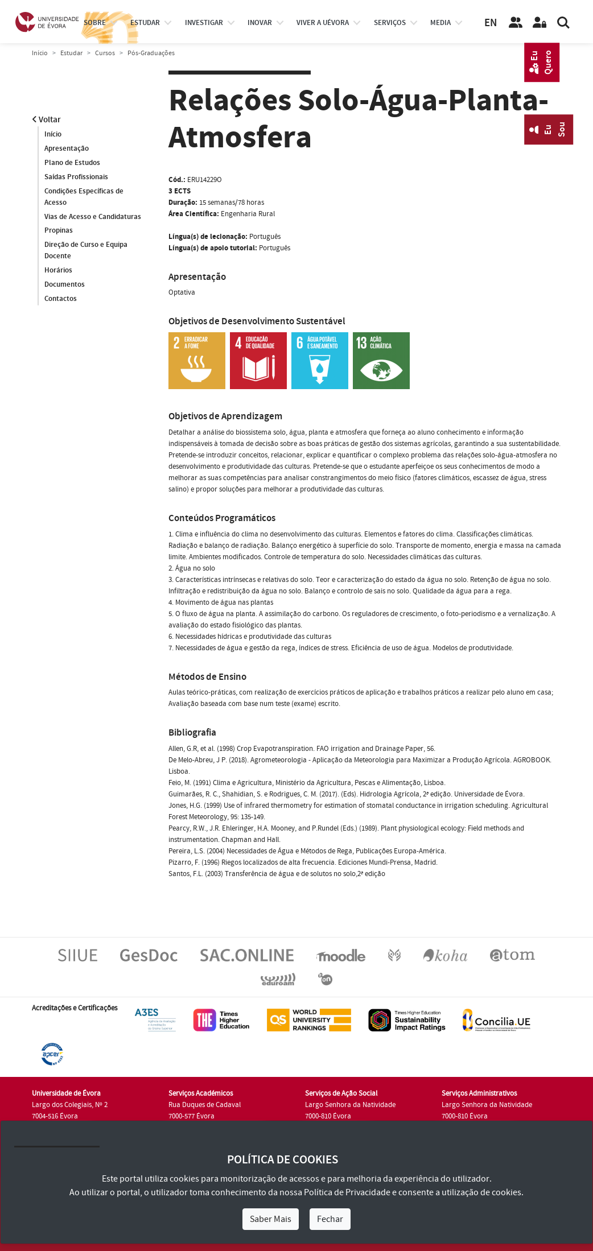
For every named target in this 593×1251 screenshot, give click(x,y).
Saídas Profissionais (76, 177)
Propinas (58, 231)
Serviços (390, 23)
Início (40, 53)
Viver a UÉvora (322, 23)
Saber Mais (270, 1219)
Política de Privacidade (347, 1192)
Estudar (71, 53)
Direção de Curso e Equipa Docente (85, 251)
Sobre (95, 23)
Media (440, 23)
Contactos (60, 299)
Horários (58, 271)
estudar (145, 23)
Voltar (46, 119)
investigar (204, 23)
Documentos (64, 285)
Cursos (105, 53)
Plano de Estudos (72, 163)
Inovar (260, 23)
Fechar (330, 1219)
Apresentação (66, 148)
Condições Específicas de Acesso (83, 197)
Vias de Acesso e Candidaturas (92, 217)
